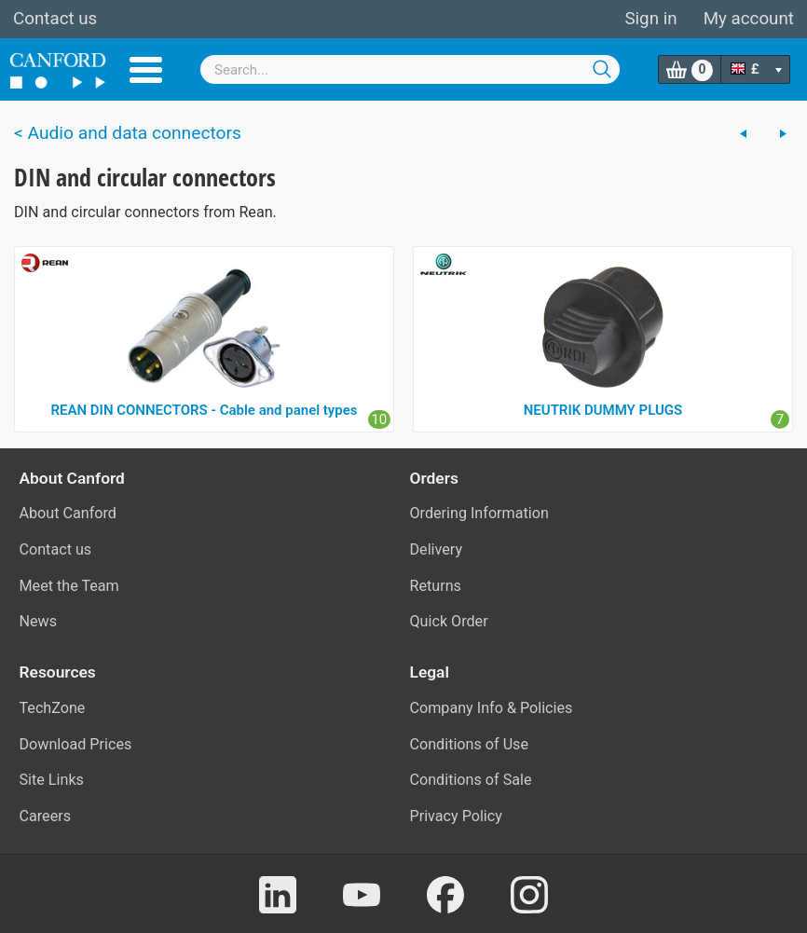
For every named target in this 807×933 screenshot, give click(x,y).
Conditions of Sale (471, 780)
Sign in (650, 18)
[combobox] (410, 69)
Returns (435, 586)
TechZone (53, 708)
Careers (46, 816)
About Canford (68, 513)
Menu (146, 70)
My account (749, 18)
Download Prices (76, 744)
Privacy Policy (456, 816)
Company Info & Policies (491, 708)
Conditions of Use (469, 744)
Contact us (55, 18)
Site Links (52, 780)
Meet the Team (69, 586)
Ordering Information (479, 513)
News (39, 621)
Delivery (436, 549)
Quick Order (449, 621)
